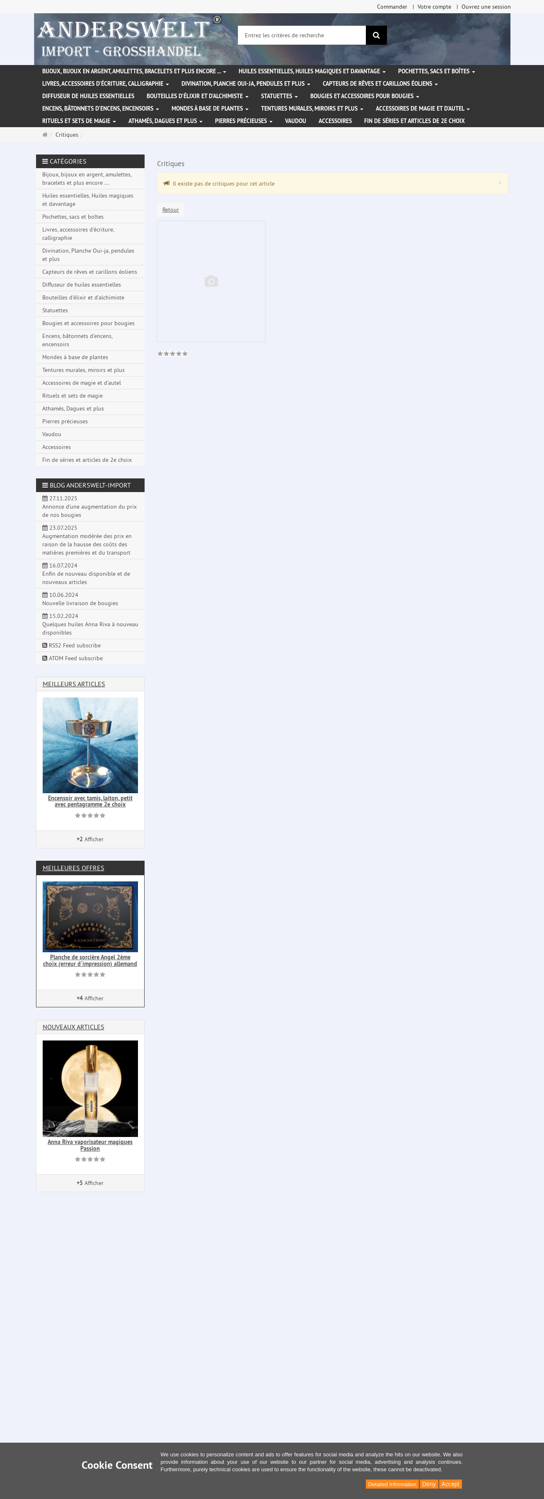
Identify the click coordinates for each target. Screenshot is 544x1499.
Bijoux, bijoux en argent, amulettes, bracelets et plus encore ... (134, 71)
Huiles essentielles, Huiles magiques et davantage (312, 71)
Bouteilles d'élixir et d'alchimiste (198, 96)
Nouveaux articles (73, 1027)
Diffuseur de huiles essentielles (88, 96)
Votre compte (434, 6)
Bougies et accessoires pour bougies (364, 96)
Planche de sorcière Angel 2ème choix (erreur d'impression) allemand (90, 960)
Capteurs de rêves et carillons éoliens (380, 83)
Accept (450, 1484)
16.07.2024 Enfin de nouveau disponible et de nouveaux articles (86, 574)
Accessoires (335, 121)
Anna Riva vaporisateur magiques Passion (90, 1145)
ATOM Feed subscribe (72, 658)
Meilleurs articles (74, 684)
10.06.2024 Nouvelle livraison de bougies (80, 599)
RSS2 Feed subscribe (71, 645)
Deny (429, 1484)
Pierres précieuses (244, 121)
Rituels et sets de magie (79, 121)
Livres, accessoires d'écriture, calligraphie (105, 83)
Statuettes (279, 96)
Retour (170, 209)
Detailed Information (392, 1484)
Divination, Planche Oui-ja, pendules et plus (245, 83)
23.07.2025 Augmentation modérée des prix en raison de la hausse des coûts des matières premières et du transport (87, 540)
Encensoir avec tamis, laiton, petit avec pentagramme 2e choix (90, 801)
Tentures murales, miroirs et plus (312, 108)
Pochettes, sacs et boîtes (436, 71)
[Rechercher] (376, 35)
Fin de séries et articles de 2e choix (414, 121)
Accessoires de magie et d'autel (423, 108)
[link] (172, 354)
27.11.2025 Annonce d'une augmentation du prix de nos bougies (89, 507)
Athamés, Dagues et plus (165, 121)
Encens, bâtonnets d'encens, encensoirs (100, 108)
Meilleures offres (73, 868)
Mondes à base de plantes (210, 108)
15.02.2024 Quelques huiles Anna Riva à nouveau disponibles (90, 624)
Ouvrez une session (486, 6)
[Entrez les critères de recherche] (302, 35)
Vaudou (295, 121)
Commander (392, 6)
